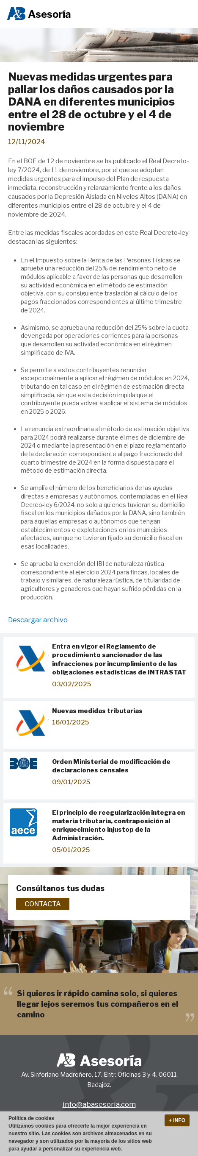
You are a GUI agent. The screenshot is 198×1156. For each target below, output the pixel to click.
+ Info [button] (177, 1120)
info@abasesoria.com (99, 1104)
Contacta (43, 904)
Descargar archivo (38, 620)
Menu (182, 14)
